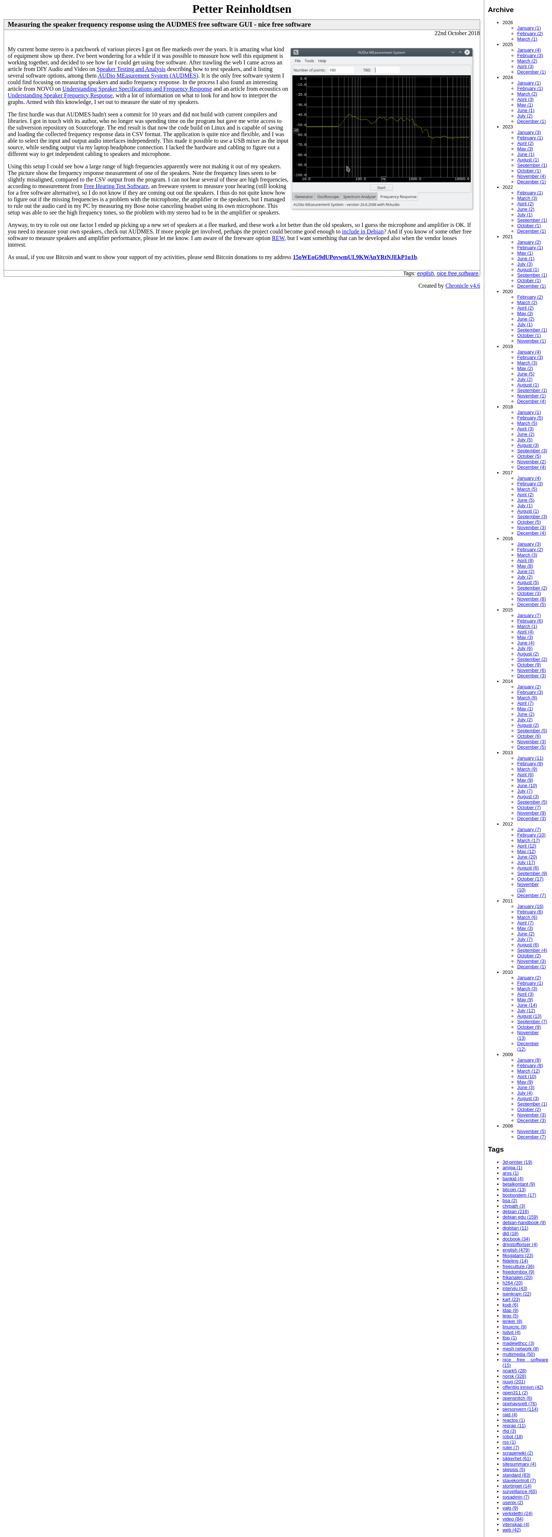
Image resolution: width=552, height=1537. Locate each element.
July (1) (525, 214)
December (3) (531, 675)
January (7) (529, 615)
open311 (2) (515, 1392)
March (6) (527, 917)
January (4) (529, 50)
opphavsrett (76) (520, 1403)
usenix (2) (513, 1502)
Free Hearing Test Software (116, 186)
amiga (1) (512, 1167)
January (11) (530, 758)
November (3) (531, 527)
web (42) (512, 1530)
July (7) (525, 791)
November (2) (531, 461)
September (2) (532, 588)
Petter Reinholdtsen (241, 8)
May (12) (526, 851)
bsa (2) (510, 1200)
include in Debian (363, 231)
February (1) (530, 88)
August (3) (528, 445)
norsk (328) (514, 1376)
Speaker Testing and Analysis (131, 69)
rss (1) (509, 1442)
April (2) (525, 143)
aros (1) (511, 1173)
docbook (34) (516, 1239)
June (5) (525, 374)
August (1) (528, 159)
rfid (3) (509, 1431)
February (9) (530, 763)
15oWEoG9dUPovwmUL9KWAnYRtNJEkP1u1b (355, 257)
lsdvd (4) (511, 1332)
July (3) (525, 264)
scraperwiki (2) (518, 1453)
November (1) (531, 341)
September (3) (532, 450)
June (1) (525, 110)
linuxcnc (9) (514, 1327)
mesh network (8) (521, 1348)
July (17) (526, 862)
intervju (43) (515, 1288)
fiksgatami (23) (518, 1255)
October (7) (529, 807)
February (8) (530, 1065)
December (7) (531, 895)
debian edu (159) (520, 1217)
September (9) (532, 873)
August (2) (528, 654)
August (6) (528, 868)
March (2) (527, 61)
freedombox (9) (518, 1272)
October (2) (529, 955)
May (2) (525, 368)
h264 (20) (513, 1283)
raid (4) (510, 1414)
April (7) (525, 703)
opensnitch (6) (517, 1398)
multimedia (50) (519, 1354)
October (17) (530, 879)
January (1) (529, 28)
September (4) (532, 950)
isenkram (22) (517, 1294)
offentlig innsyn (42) (523, 1387)
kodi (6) (510, 1305)
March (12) (528, 1071)
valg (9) (510, 1508)
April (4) (525, 632)
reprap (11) (514, 1425)
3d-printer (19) (517, 1162)
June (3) (525, 1087)
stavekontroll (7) (519, 1480)
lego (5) (510, 1316)
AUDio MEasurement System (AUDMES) (148, 75)
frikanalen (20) (518, 1277)
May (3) (525, 149)
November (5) (531, 1131)
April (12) (526, 846)
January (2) (529, 242)
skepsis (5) (514, 1469)
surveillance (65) (520, 1491)
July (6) (525, 648)
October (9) (529, 664)
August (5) (528, 582)
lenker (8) (512, 1321)
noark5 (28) (514, 1370)
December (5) (531, 604)
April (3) (525, 66)
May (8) (525, 566)
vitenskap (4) (516, 1524)
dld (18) (510, 1233)
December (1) (531, 72)
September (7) (532, 1021)
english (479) (516, 1250)
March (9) (527, 769)
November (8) (531, 599)
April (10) (526, 1076)
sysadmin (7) (516, 1497)
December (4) (531, 401)
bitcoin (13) (514, 1189)
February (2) (530, 33)
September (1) (532, 165)
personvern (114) (520, 1409)
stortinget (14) (517, 1486)
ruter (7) (511, 1447)
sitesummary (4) (519, 1464)
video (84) (513, 1519)
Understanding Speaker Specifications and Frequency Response (137, 89)
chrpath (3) (514, 1206)
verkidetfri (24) (518, 1513)
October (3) (529, 593)
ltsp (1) (510, 1337)
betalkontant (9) (519, 1184)
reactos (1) (514, 1420)
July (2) (525, 116)
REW (278, 238)
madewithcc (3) (518, 1343)
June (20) (527, 857)
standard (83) (516, 1475)
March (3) (527, 198)
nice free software (457, 273)
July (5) (525, 439)
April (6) (525, 774)
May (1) (525, 105)
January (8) (529, 1060)
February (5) (530, 417)
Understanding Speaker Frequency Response (60, 95)
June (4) (525, 643)
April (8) (525, 560)
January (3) (529, 132)
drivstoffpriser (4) (520, 1244)
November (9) (531, 813)
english (425, 273)
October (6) (529, 736)
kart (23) (511, 1299)
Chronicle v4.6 (462, 286)
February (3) (530, 55)
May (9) (525, 780)
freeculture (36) (518, 1266)
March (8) (527, 697)
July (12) (526, 1010)
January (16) (530, 906)
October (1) (529, 170)
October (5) (529, 456)
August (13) (529, 1016)
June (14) (527, 1005)
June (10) (527, 785)
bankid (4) (513, 1178)
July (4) (525, 1093)
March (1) (527, 39)
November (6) (531, 670)
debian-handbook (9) (524, 1222)
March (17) (528, 840)
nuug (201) (514, 1381)
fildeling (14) (515, 1261)
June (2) (525, 209)
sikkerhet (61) (517, 1458)
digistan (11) (515, 1228)
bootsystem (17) (519, 1195)
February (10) (531, 835)
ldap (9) (510, 1310)
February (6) (530, 621)
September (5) (532, 730)
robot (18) (513, 1436)
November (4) (531, 176)
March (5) (527, 423)
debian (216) (516, 1211)
